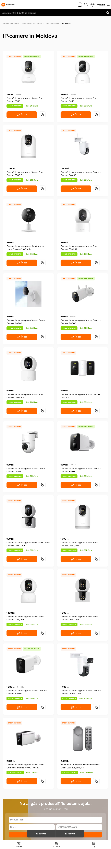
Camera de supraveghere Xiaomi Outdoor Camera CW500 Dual (81, 692)
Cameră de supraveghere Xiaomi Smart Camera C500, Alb (79, 544)
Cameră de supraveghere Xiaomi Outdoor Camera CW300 (27, 470)
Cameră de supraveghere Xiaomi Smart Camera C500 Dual (79, 618)
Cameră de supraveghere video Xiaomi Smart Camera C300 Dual (28, 544)
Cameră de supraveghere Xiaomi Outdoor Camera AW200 (27, 322)
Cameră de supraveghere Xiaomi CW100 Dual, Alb (80, 396)
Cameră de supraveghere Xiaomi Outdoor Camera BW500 (27, 692)
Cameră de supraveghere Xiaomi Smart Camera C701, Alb (25, 618)
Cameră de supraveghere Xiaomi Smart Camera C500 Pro (25, 174)
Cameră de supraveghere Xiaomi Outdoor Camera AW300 (81, 322)
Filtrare (70, 834)
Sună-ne (19, 844)
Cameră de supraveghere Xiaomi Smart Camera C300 (25, 100)
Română (97, 4)
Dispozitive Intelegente (33, 23)
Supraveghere (52, 23)
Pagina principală (11, 23)
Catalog (56, 844)
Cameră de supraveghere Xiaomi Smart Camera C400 (79, 100)
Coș (93, 844)
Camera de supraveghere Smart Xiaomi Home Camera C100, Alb (25, 248)
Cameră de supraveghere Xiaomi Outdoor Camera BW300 (81, 470)
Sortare (41, 834)
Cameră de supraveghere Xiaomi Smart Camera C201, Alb (79, 248)
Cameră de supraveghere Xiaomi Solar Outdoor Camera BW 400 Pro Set (25, 766)
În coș (21, 114)
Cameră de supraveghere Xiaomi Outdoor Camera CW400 (81, 174)
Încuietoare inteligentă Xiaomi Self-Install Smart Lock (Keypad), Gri (80, 766)
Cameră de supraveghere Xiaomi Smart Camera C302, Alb (25, 396)
